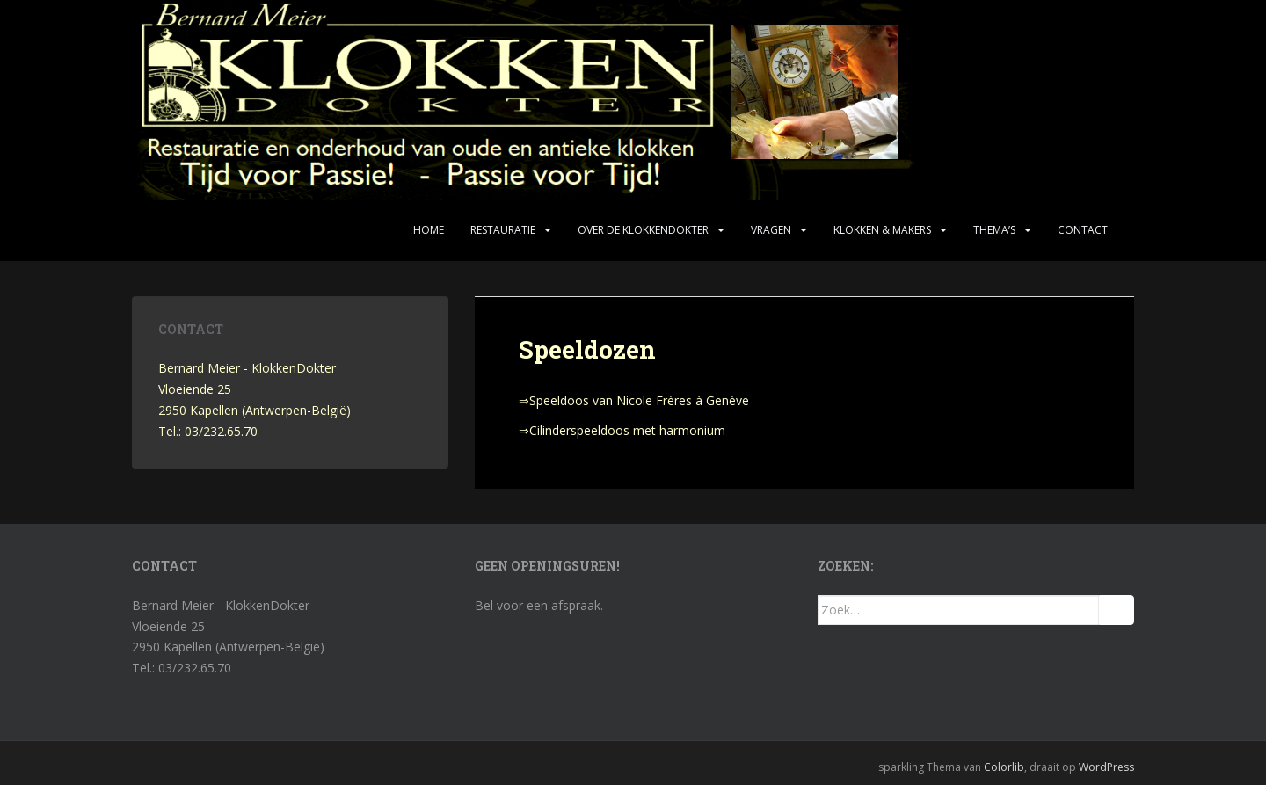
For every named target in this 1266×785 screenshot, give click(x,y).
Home (428, 229)
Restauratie (502, 229)
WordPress (1106, 767)
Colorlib (1004, 767)
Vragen (771, 229)
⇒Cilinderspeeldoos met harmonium (622, 430)
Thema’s (994, 229)
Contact (1083, 229)
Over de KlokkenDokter (643, 229)
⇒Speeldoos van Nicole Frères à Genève (634, 400)
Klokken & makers (882, 229)
